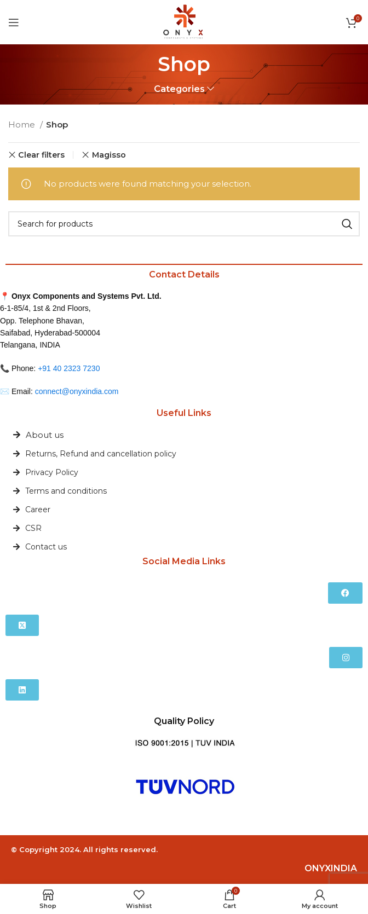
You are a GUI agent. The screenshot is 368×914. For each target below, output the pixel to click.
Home (22, 124)
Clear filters (41, 155)
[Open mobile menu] (14, 22)
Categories (179, 89)
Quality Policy (184, 721)
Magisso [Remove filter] (109, 155)
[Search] (184, 223)
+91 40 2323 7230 (69, 368)
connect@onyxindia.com (77, 391)
